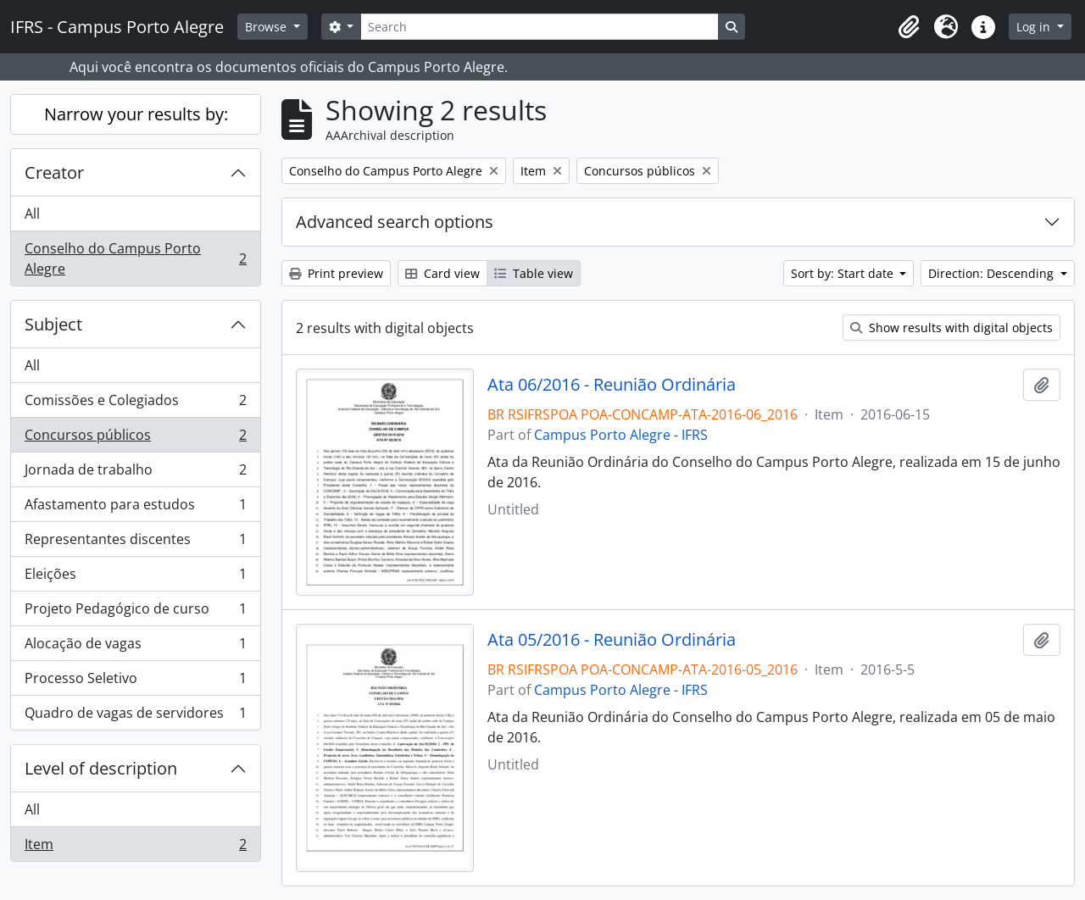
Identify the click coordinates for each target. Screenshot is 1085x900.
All (32, 213)
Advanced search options (394, 221)
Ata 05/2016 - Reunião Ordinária (611, 640)
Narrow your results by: (136, 114)
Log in (1035, 27)
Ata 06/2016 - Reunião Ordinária (611, 385)
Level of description (101, 768)
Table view (533, 273)
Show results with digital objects (951, 327)
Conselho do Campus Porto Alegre (135, 258)
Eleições (135, 578)
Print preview (336, 273)
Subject (53, 324)
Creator (54, 172)
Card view (442, 273)
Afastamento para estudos (135, 508)
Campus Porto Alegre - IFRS (621, 434)
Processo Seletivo (135, 682)
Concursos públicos (135, 439)
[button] (908, 27)
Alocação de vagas (135, 647)
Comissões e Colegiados (135, 404)
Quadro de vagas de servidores (135, 716)
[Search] (539, 27)
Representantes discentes (135, 543)
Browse (267, 27)
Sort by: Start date (844, 273)
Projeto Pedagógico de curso (135, 612)
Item (135, 847)
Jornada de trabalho (135, 473)
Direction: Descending (992, 273)
